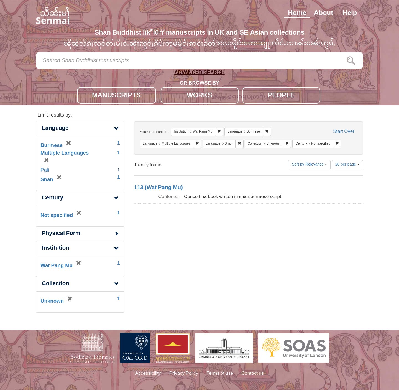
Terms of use (220, 373)
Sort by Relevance (309, 164)
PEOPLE (281, 95)
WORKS (199, 95)
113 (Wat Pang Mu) (158, 188)
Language (55, 128)
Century (52, 198)
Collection (55, 284)
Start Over (343, 132)
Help (349, 13)
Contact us (253, 373)
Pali (44, 170)
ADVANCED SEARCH (199, 73)
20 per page (347, 164)
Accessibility (148, 373)
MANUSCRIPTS (116, 95)
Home (297, 13)
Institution (55, 248)
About (323, 13)
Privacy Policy (183, 373)
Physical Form (61, 233)
